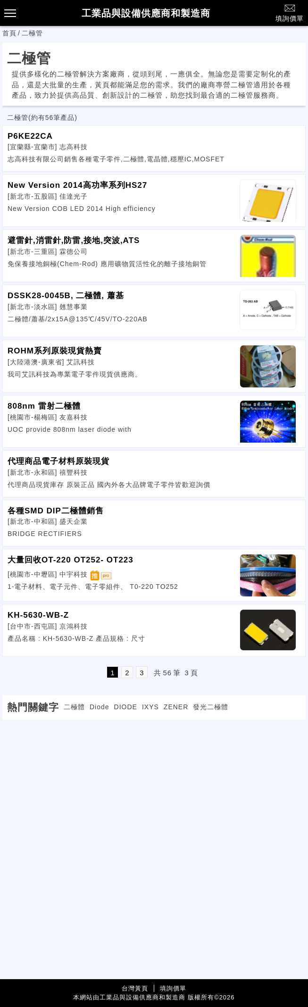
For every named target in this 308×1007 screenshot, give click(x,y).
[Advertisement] (154, 786)
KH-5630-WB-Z (38, 615)
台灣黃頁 (135, 988)
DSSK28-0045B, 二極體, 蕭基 (66, 295)
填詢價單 (289, 12)
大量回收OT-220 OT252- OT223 (70, 559)
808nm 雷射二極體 (44, 406)
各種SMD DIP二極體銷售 (56, 510)
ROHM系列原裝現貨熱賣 (55, 350)
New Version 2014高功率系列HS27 (77, 185)
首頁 (9, 33)
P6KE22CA (30, 136)
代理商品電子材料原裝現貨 (58, 461)
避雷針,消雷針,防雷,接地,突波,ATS (74, 240)
